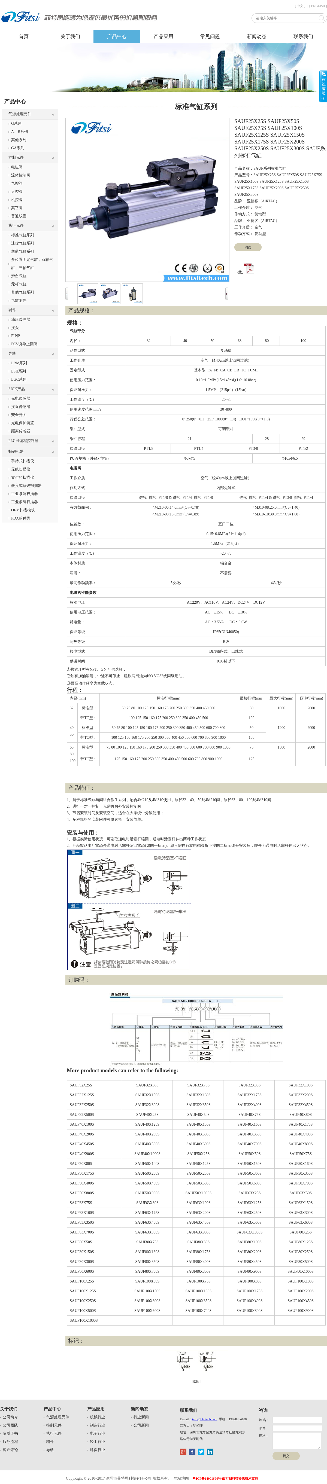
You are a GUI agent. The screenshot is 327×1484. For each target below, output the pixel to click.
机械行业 (97, 1417)
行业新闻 (141, 1417)
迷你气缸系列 (22, 243)
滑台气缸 (18, 276)
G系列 (16, 123)
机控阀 (17, 200)
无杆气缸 (18, 284)
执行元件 (16, 226)
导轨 (12, 354)
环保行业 (97, 1450)
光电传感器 (20, 398)
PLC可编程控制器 (23, 441)
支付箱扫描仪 (22, 477)
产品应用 (163, 36)
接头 (15, 328)
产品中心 (117, 36)
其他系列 (18, 140)
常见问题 (210, 36)
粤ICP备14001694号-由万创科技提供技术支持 (225, 1478)
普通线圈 (18, 216)
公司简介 (10, 1417)
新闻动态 (257, 36)
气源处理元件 (19, 114)
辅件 (12, 310)
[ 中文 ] (300, 6)
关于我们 (70, 36)
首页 (24, 36)
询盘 (248, 247)
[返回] (196, 1381)
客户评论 (10, 1450)
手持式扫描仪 (22, 461)
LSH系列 (18, 371)
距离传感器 (20, 431)
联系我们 (303, 36)
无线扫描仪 (20, 469)
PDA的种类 (20, 518)
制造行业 (97, 1425)
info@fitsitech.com (204, 1419)
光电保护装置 (22, 423)
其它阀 (17, 208)
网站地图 (181, 1478)
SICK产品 (16, 389)
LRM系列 (19, 363)
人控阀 (17, 192)
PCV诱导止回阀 (24, 344)
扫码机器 (16, 452)
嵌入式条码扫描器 (26, 486)
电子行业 (97, 1433)
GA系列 (17, 148)
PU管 (15, 336)
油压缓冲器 (20, 319)
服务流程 (10, 1442)
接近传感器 (20, 407)
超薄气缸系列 (22, 251)
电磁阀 (17, 167)
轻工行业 (97, 1442)
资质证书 (10, 1433)
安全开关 (18, 415)
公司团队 (10, 1425)
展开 (323, 86)
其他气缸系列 (22, 292)
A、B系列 (19, 132)
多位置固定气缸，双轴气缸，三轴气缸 (32, 264)
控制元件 (16, 157)
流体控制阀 (20, 175)
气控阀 (17, 183)
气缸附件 (18, 300)
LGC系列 (18, 379)
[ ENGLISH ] (318, 6)
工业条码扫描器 (24, 494)
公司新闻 (141, 1425)
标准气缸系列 (22, 235)
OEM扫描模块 (23, 510)
